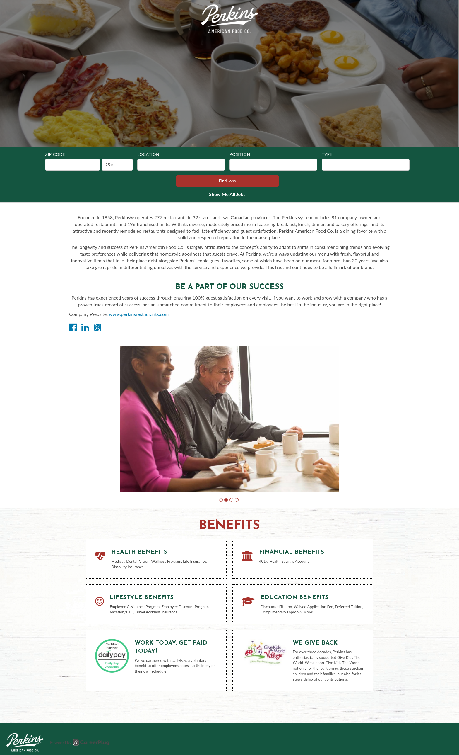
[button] (221, 500)
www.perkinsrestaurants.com (139, 314)
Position (240, 154)
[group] (229, 419)
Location (148, 154)
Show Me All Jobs (227, 194)
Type (327, 154)
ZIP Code (55, 154)
